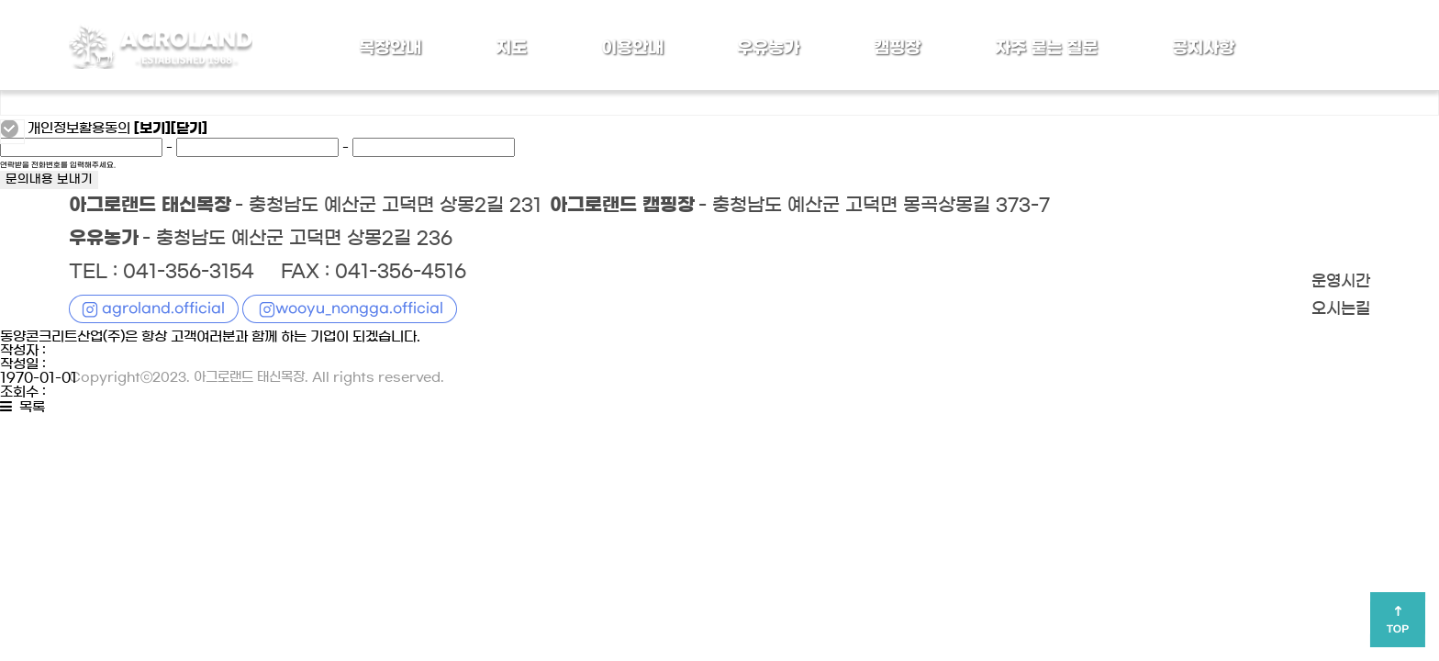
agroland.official (163, 308)
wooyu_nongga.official (359, 308)
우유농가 (768, 48)
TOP (1398, 628)
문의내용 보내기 (49, 180)
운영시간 (1340, 282)
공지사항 (1203, 48)
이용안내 (632, 48)
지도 (511, 48)
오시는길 (1340, 309)
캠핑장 (897, 48)
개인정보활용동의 (79, 128)
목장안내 (390, 48)
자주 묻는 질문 (1046, 48)
